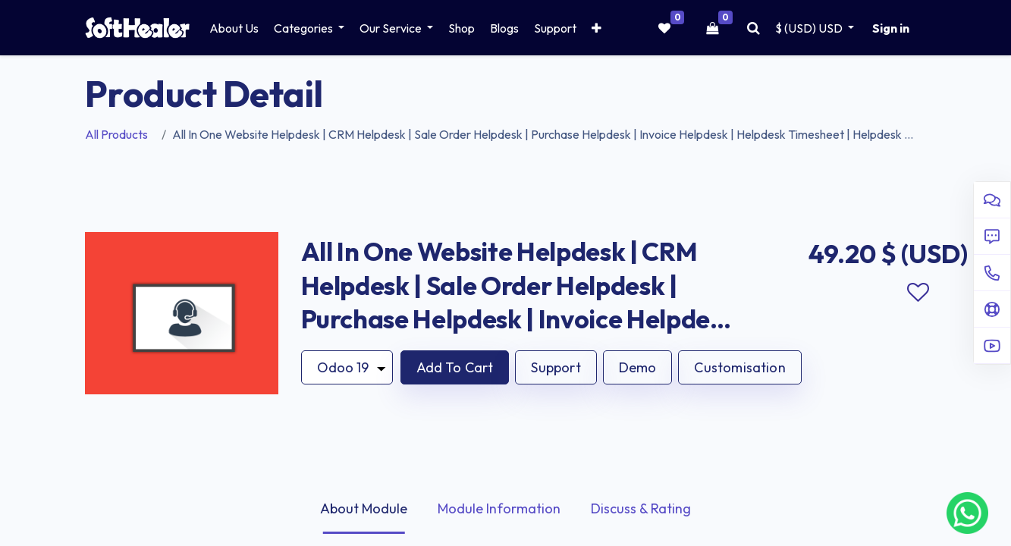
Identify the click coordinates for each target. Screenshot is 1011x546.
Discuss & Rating (641, 508)
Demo (638, 367)
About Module (363, 508)
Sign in (890, 28)
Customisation (739, 367)
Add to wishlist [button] (918, 293)
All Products (116, 134)
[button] (596, 28)
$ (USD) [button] (810, 28)
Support (555, 367)
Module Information (499, 508)
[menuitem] (234, 28)
